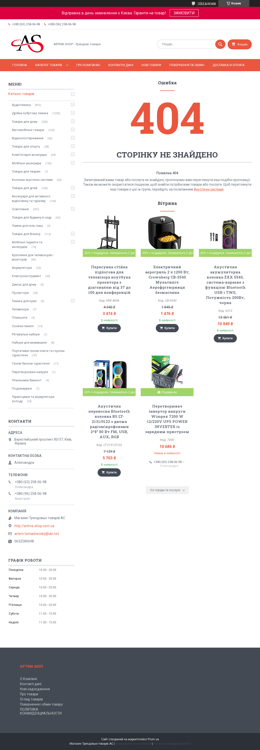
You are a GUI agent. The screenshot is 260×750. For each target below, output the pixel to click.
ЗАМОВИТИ (184, 13)
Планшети (19, 317)
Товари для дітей (24, 188)
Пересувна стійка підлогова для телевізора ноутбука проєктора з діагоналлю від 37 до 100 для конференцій (109, 279)
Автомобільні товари (28, 130)
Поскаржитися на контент (133, 743)
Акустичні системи (208, 189)
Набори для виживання (29, 342)
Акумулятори (22, 268)
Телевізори (20, 309)
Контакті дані (30, 684)
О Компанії (28, 679)
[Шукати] (220, 44)
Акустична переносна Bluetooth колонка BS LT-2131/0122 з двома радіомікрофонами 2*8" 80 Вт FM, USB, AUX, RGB (109, 421)
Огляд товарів (31, 699)
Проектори (20, 293)
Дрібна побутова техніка (30, 113)
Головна (19, 65)
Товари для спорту (26, 146)
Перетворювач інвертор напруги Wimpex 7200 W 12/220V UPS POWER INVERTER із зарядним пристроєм (167, 419)
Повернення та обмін (186, 65)
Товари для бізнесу (26, 234)
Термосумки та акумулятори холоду (33, 399)
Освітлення (20, 209)
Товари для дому (24, 121)
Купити (111, 328)
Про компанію (88, 65)
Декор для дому (24, 284)
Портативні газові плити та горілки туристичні (38, 353)
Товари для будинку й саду (31, 217)
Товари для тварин (26, 171)
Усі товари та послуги (165, 490)
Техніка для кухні (24, 301)
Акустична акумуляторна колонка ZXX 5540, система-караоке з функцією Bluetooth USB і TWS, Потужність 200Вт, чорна (225, 284)
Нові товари (151, 65)
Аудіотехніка (21, 105)
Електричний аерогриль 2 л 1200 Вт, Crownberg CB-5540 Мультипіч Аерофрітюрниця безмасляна (167, 279)
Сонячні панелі (23, 326)
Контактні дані (120, 65)
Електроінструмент (26, 276)
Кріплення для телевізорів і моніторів (32, 257)
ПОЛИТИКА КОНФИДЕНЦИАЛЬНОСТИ (41, 711)
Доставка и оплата (229, 65)
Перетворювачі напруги (30, 372)
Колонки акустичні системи (32, 180)
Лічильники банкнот (27, 380)
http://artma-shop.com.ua (34, 526)
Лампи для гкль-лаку (27, 225)
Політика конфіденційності (172, 743)
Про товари (29, 694)
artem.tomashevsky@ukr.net (36, 534)
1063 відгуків (206, 3)
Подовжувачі (22, 388)
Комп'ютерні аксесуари (29, 155)
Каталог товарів (48, 65)
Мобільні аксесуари (26, 163)
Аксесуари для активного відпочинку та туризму (31, 198)
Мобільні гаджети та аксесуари (27, 244)
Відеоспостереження (27, 138)
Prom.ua (153, 739)
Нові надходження (35, 689)
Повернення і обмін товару (41, 704)
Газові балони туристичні (31, 363)
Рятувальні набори (26, 334)
